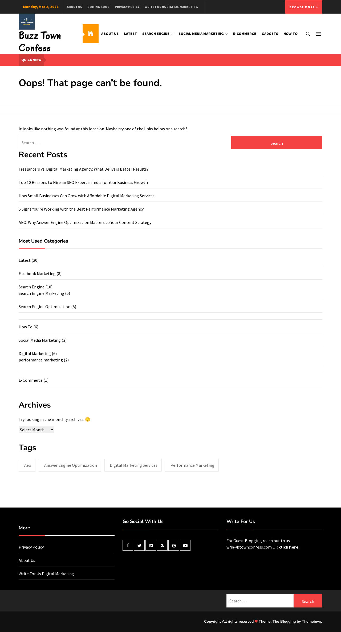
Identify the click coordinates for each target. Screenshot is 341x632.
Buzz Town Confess (40, 41)
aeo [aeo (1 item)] (27, 465)
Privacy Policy (127, 7)
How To (290, 33)
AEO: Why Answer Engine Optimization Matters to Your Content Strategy (85, 222)
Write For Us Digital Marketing (171, 7)
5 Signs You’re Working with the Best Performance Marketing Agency (81, 209)
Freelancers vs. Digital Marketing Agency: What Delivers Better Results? (84, 169)
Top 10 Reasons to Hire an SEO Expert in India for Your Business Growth (83, 182)
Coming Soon (98, 7)
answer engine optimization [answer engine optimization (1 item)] (70, 465)
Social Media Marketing (203, 33)
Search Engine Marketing (41, 293)
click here (288, 547)
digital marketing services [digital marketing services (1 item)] (133, 465)
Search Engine (157, 33)
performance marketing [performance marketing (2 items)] (192, 465)
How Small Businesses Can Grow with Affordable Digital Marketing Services (87, 195)
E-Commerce (244, 33)
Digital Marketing (35, 353)
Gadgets (270, 33)
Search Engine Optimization (44, 306)
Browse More (303, 7)
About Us (74, 7)
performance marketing (41, 360)
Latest (130, 33)
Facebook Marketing (37, 273)
